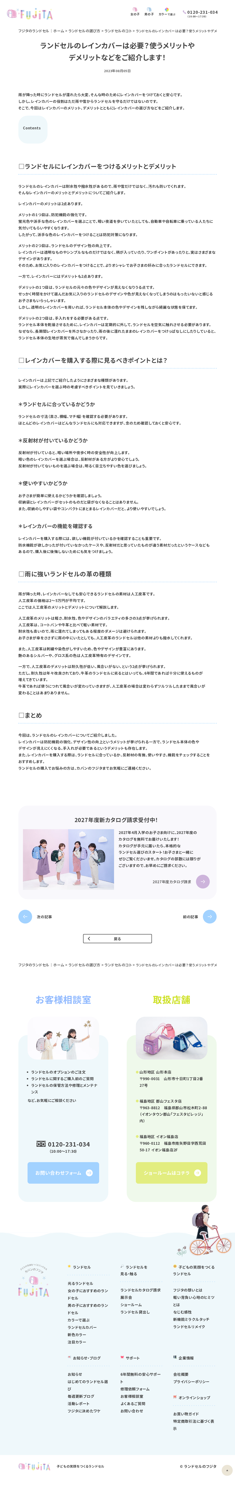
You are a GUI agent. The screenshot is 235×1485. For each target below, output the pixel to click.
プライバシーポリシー (191, 1388)
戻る (117, 939)
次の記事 (44, 917)
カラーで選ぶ (79, 1327)
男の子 (144, 13)
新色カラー (77, 1341)
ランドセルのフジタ (200, 1473)
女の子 (129, 13)
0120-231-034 (69, 1144)
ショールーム (131, 1311)
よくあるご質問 (132, 1410)
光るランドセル (80, 1290)
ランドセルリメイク (189, 1333)
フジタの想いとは (187, 1297)
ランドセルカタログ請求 (140, 1297)
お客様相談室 (131, 1403)
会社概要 (181, 1381)
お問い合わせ (131, 1418)
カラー (165, 13)
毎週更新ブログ (81, 1403)
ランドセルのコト (119, 30)
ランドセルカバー (82, 1334)
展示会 (126, 1304)
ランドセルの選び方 (85, 30)
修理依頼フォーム (135, 1396)
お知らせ (75, 1381)
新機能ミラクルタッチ (191, 1326)
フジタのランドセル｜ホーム (41, 30)
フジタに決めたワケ (84, 1418)
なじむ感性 (182, 1319)
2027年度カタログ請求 (172, 882)
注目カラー (77, 1349)
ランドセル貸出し (135, 1319)
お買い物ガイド (186, 1421)
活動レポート (79, 1410)
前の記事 (190, 917)
